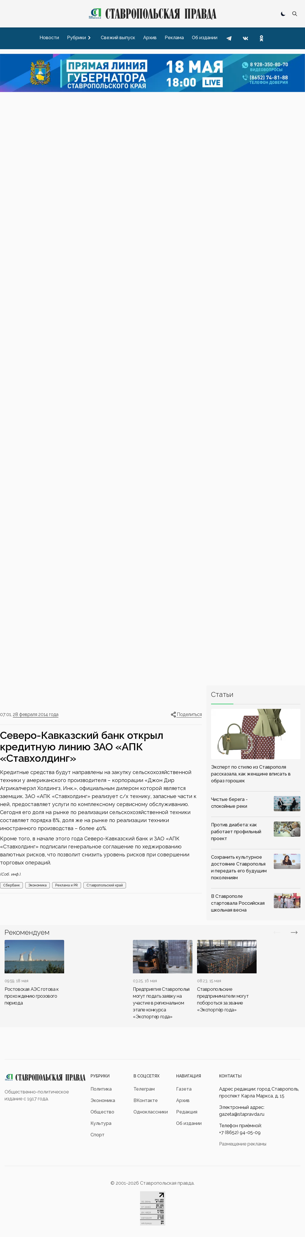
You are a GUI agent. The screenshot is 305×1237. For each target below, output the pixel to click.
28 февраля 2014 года (35, 714)
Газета (184, 1089)
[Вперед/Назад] (277, 932)
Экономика (37, 885)
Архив (183, 1100)
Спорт (97, 1134)
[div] (34, 973)
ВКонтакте (145, 1100)
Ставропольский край (104, 885)
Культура (100, 1123)
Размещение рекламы (242, 1144)
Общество (102, 1112)
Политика (101, 1089)
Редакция (186, 1112)
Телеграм (144, 1089)
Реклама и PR (66, 885)
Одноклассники (150, 1112)
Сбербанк (11, 885)
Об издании (189, 1123)
